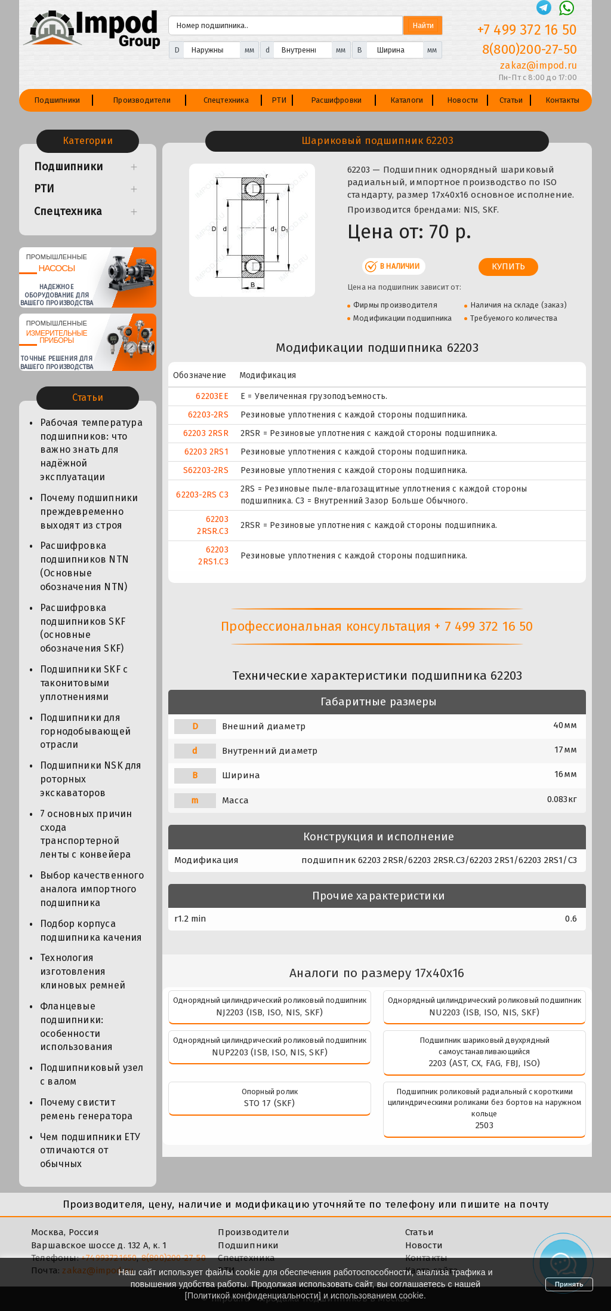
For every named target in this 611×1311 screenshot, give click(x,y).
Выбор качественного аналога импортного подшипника (92, 889)
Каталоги (407, 100)
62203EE (212, 396)
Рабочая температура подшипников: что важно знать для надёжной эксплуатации (91, 450)
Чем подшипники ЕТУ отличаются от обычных (90, 1150)
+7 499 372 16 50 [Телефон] (527, 30)
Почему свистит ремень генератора (86, 1109)
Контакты (562, 100)
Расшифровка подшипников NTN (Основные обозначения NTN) (84, 566)
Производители (142, 100)
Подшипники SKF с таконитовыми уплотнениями (84, 683)
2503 (484, 1125)
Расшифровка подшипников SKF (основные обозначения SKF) (82, 628)
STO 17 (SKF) (269, 1103)
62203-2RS (208, 415)
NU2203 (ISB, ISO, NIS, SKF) (484, 1012)
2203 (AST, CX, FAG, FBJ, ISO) (485, 1063)
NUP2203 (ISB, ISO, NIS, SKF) (270, 1052)
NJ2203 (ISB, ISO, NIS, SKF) (269, 1012)
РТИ (279, 100)
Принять (569, 1284)
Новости (462, 100)
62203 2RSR (206, 433)
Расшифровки (336, 100)
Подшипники (57, 100)
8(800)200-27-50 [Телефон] (529, 49)
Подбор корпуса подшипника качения (91, 930)
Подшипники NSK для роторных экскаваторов (91, 779)
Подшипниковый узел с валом (92, 1074)
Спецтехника (226, 100)
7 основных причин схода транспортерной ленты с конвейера (86, 834)
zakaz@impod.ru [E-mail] (538, 65)
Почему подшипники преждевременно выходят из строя (89, 511)
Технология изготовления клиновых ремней (82, 971)
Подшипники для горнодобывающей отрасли (85, 731)
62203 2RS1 (206, 452)
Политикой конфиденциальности (253, 1295)
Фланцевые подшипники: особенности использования (76, 1026)
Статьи (511, 100)
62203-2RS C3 (202, 495)
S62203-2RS (206, 470)
